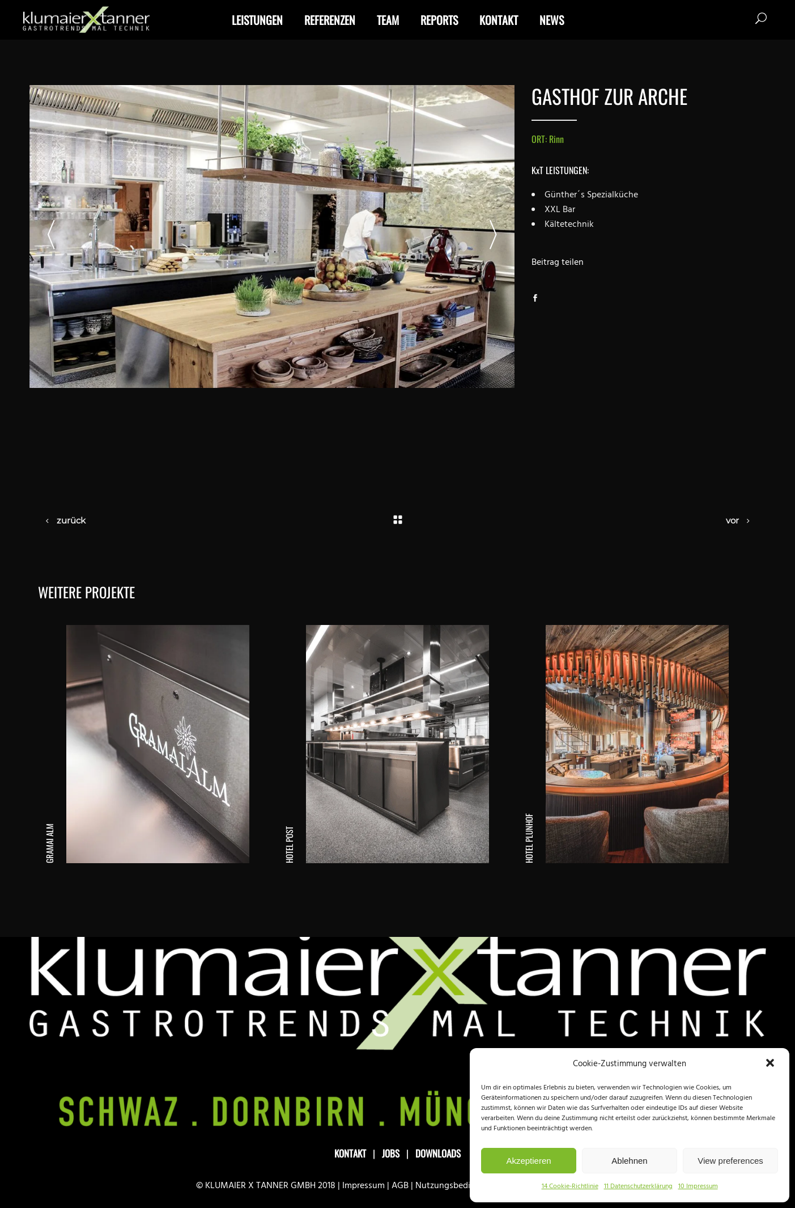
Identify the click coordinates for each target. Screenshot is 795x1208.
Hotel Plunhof (528, 838)
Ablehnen (629, 1160)
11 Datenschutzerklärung (638, 1186)
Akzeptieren (528, 1160)
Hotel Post (289, 844)
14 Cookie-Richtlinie (570, 1186)
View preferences (730, 1160)
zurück (71, 520)
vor (732, 520)
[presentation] (51, 236)
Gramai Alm (49, 843)
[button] (771, 1064)
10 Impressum (698, 1186)
